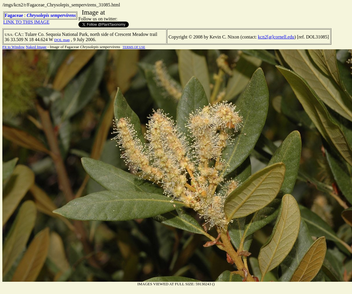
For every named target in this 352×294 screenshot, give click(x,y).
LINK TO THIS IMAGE (26, 22)
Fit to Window (13, 47)
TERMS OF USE (134, 47)
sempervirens (63, 15)
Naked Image (36, 47)
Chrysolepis (38, 15)
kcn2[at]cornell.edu (276, 36)
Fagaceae (14, 15)
